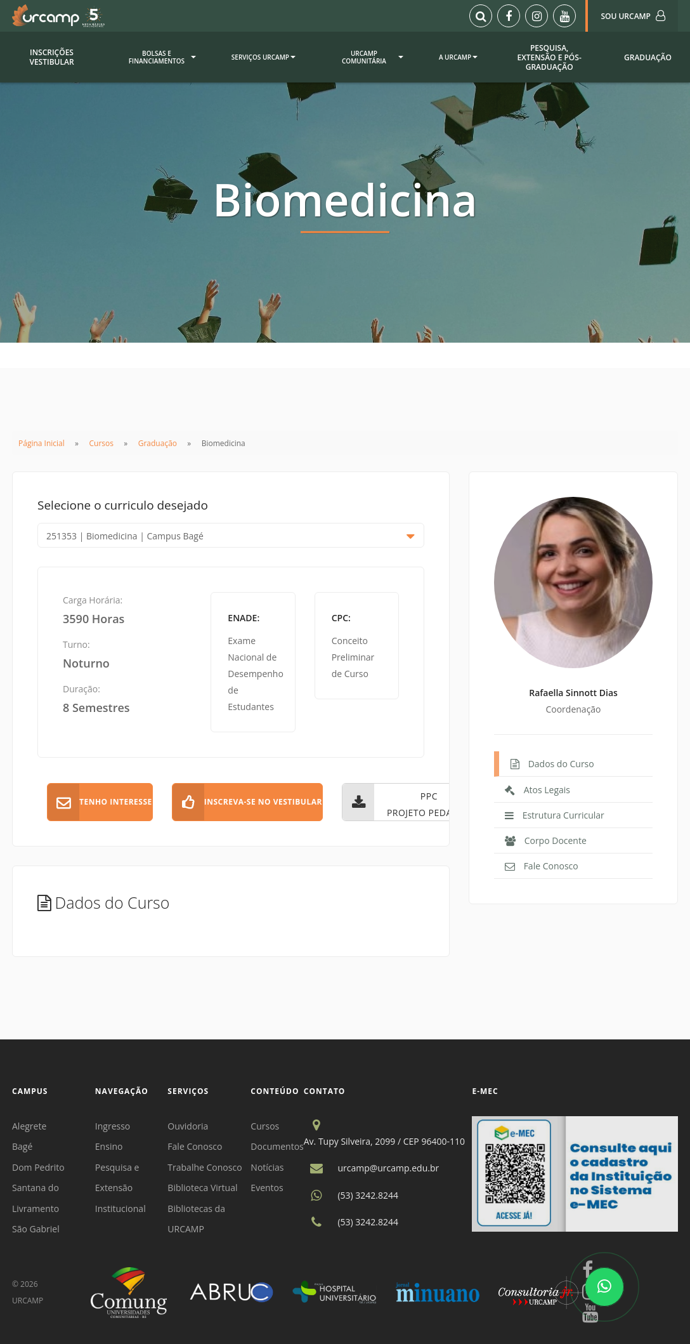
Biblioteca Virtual (202, 1188)
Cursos (101, 443)
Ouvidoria (187, 1126)
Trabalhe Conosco (204, 1167)
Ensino (109, 1146)
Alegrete (29, 1126)
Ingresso (112, 1126)
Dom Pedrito (38, 1167)
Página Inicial (41, 443)
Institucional (120, 1208)
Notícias (267, 1167)
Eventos (267, 1188)
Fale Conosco (194, 1146)
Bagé (22, 1146)
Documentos (277, 1146)
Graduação (157, 443)
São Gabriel (36, 1229)
